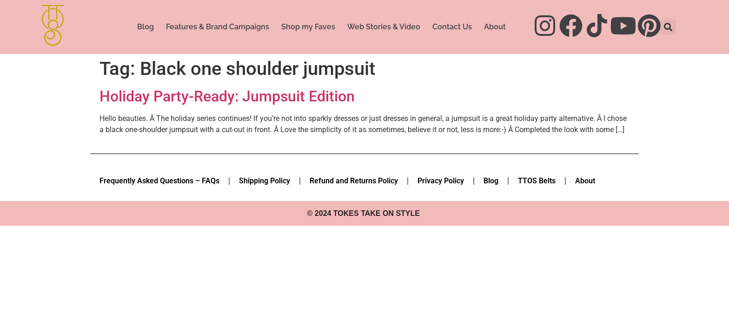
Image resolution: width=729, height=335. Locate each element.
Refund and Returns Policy (354, 180)
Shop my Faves (308, 26)
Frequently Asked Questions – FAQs (159, 180)
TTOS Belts (537, 180)
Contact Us (452, 26)
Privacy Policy (441, 180)
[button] (668, 27)
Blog (145, 26)
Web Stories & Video (383, 26)
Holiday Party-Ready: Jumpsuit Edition (227, 96)
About (495, 26)
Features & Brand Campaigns (217, 26)
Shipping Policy (264, 180)
